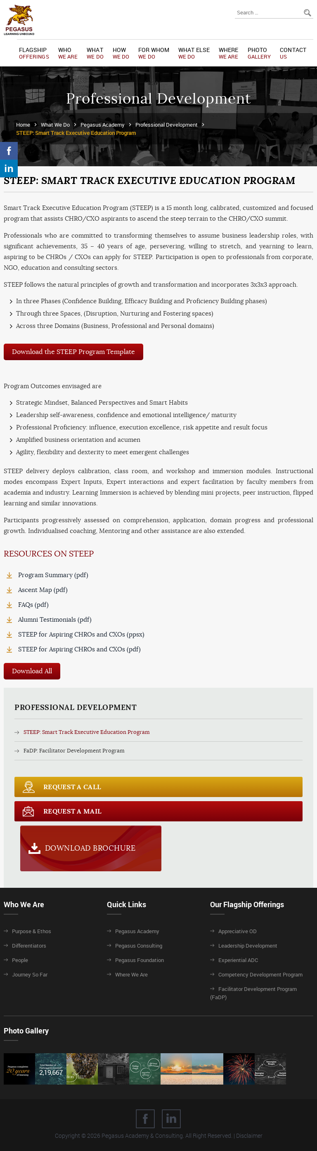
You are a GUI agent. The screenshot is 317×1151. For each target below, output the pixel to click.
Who (68, 53)
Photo (259, 53)
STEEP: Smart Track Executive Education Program (87, 732)
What (95, 53)
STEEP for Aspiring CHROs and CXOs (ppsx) (81, 634)
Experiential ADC (238, 960)
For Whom (153, 53)
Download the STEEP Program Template (73, 352)
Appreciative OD (237, 931)
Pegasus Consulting (138, 945)
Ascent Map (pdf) (43, 590)
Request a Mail (72, 811)
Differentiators (29, 945)
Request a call (72, 787)
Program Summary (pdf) (53, 575)
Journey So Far (29, 974)
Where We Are (131, 974)
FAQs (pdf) (33, 605)
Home (23, 124)
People (20, 960)
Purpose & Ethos (31, 931)
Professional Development (166, 124)
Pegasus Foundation (139, 960)
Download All (32, 671)
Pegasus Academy (102, 124)
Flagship (34, 53)
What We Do (55, 124)
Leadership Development (247, 945)
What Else (194, 53)
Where (229, 53)
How (121, 53)
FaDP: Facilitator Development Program (74, 750)
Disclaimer (249, 1135)
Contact (293, 53)
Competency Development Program (260, 974)
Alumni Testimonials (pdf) (55, 619)
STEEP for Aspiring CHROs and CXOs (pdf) (79, 649)
